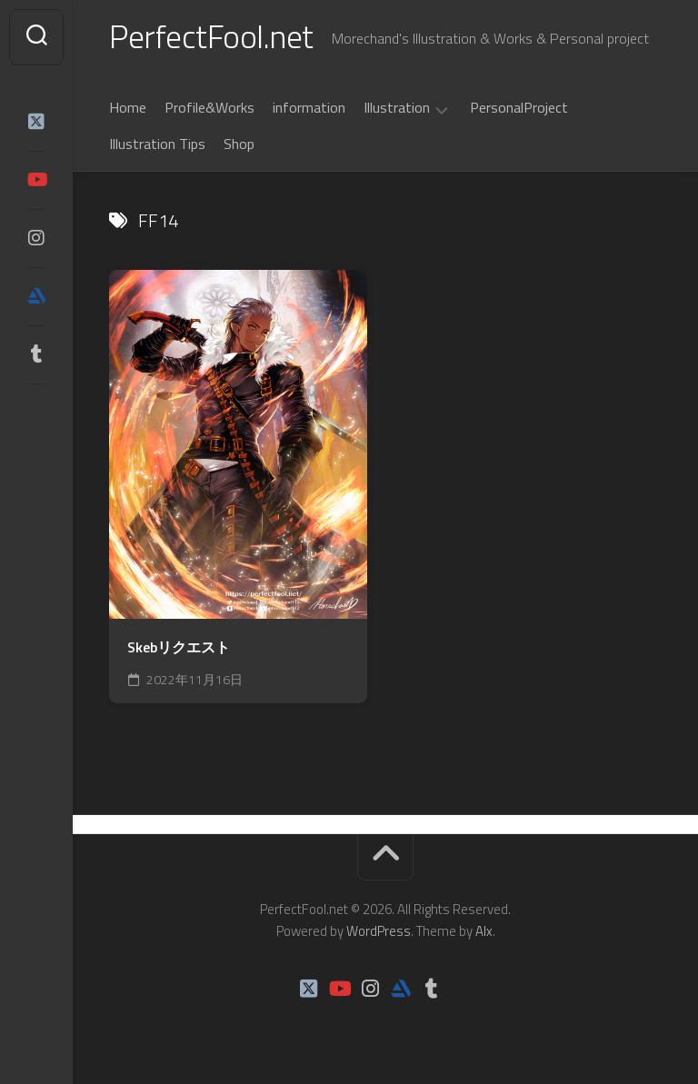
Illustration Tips (157, 144)
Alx (484, 931)
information (309, 108)
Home (127, 108)
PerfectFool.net (211, 37)
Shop (239, 144)
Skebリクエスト (178, 647)
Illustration (397, 109)
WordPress (378, 931)
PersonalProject (519, 108)
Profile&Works (209, 108)
